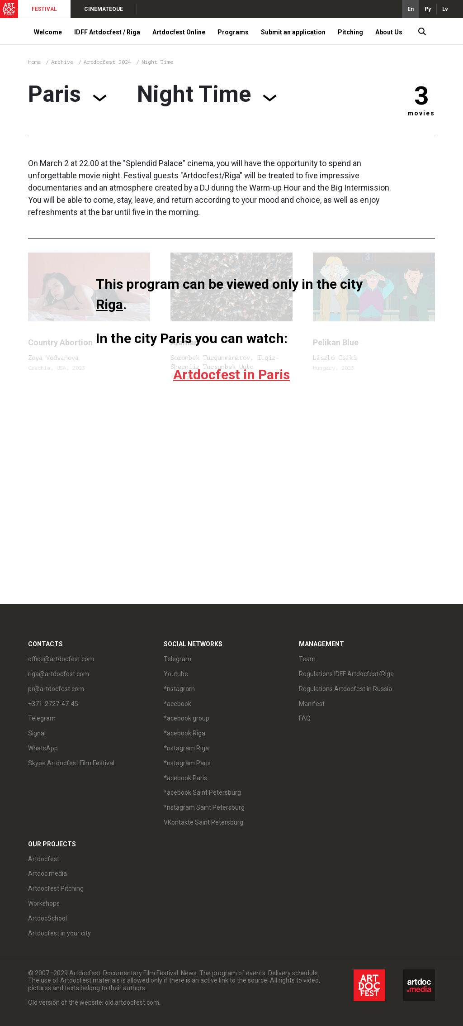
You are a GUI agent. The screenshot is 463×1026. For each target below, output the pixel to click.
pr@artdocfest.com (56, 688)
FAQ (305, 718)
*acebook (177, 703)
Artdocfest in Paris (231, 374)
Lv (445, 9)
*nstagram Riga (186, 748)
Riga (109, 304)
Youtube (176, 674)
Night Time (157, 62)
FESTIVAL (44, 9)
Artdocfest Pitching (56, 888)
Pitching (350, 32)
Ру (428, 9)
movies (421, 113)
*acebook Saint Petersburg (202, 792)
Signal (37, 733)
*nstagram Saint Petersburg (204, 807)
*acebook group (186, 718)
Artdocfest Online (178, 32)
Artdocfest (43, 859)
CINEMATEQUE (103, 9)
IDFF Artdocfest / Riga (107, 32)
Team (307, 659)
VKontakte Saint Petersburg (203, 822)
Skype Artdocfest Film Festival (71, 763)
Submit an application (293, 32)
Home (34, 62)
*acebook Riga (184, 733)
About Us (388, 32)
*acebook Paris (185, 778)
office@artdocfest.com (61, 659)
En (410, 9)
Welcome (48, 32)
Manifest (312, 703)
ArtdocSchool (47, 918)
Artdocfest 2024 (109, 62)
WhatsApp (43, 748)
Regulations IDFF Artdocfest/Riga (346, 674)
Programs (233, 32)
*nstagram (179, 688)
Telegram (42, 718)
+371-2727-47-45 (53, 703)
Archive (62, 62)
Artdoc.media (47, 873)
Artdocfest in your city (59, 933)
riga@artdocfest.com (58, 674)
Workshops (44, 903)
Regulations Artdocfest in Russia (345, 688)
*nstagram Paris (187, 763)
